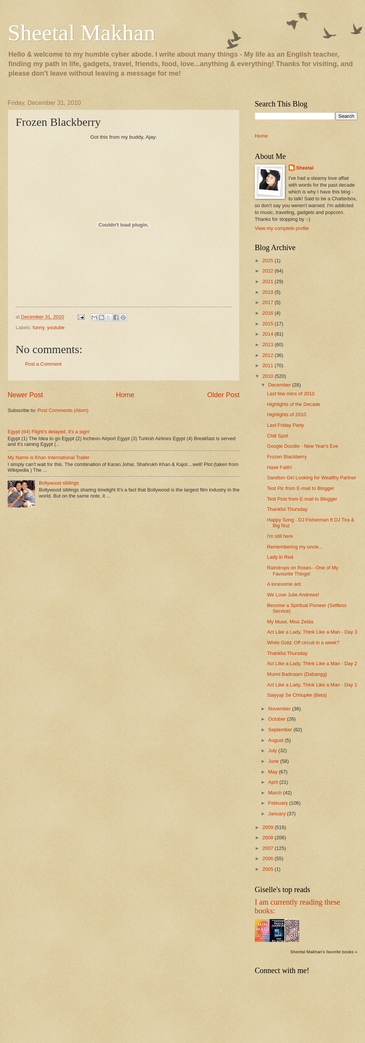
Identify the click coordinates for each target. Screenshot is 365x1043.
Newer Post (25, 395)
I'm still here (280, 536)
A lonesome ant (284, 584)
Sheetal (305, 168)
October (277, 719)
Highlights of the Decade (293, 404)
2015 (268, 324)
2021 (268, 281)
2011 (268, 365)
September (281, 729)
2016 (268, 313)
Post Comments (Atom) (63, 410)
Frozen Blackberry (286, 457)
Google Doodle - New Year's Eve (302, 446)
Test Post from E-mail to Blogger (302, 499)
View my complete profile (282, 228)
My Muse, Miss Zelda (290, 622)
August (276, 740)
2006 (268, 858)
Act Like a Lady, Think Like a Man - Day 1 (312, 685)
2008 (268, 837)
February (278, 803)
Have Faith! (279, 467)
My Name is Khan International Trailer (48, 457)
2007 (268, 848)
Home (125, 395)
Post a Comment (43, 364)
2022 (268, 271)
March (275, 793)
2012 (268, 355)
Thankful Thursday (287, 509)
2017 (268, 302)
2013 (268, 344)
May (273, 772)
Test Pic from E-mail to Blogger (300, 488)
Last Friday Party (285, 425)
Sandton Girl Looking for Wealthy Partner (311, 477)
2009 (268, 827)
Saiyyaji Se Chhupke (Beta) (297, 695)
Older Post (223, 395)
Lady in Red (280, 557)
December (280, 385)
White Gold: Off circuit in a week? (303, 642)
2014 (268, 334)
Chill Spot (277, 436)
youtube (56, 327)
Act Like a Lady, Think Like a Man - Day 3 (312, 632)
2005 (268, 869)
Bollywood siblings (59, 483)
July (273, 750)
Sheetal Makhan (81, 32)
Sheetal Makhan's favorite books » (323, 951)
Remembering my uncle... (295, 547)
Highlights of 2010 (286, 414)
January (277, 813)
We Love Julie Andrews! (293, 595)
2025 (268, 260)
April (273, 782)
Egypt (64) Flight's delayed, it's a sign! (49, 431)
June (274, 761)
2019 (268, 292)
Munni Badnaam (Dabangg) (297, 674)
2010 (268, 376)
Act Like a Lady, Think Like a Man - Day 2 (312, 663)
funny (38, 327)
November (280, 709)
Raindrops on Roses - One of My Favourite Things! (302, 570)
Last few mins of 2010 (290, 393)
